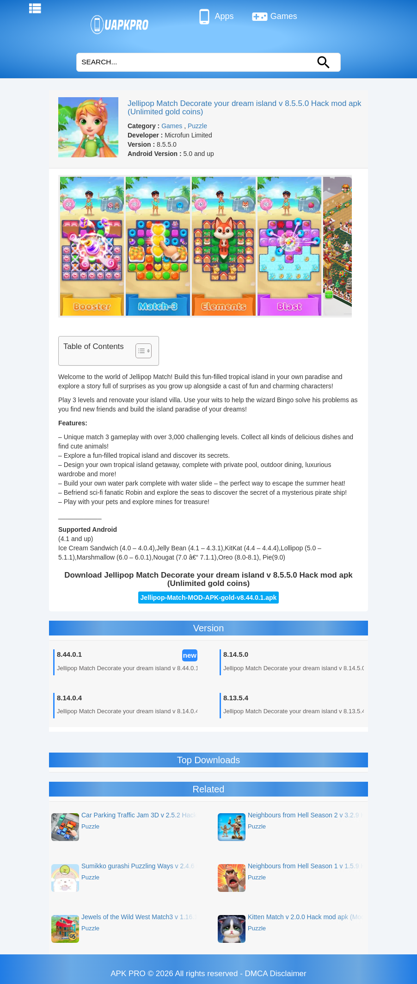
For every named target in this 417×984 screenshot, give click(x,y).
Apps (214, 16)
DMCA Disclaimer (276, 973)
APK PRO (128, 973)
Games (274, 16)
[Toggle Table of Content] (139, 351)
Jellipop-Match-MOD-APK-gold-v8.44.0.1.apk (209, 597)
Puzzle (197, 126)
